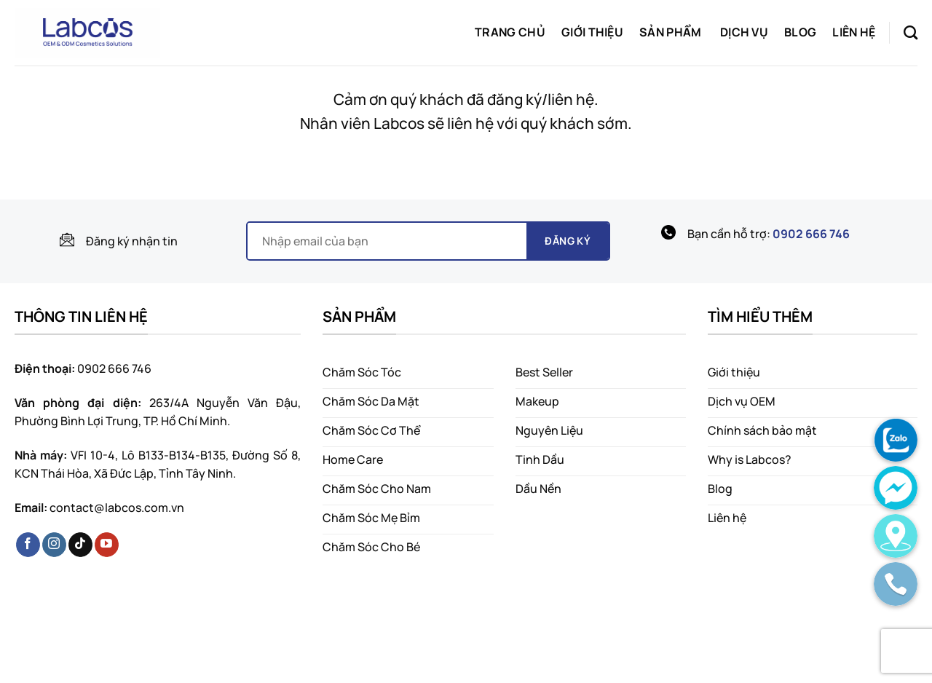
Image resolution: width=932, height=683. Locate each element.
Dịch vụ (744, 32)
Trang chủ (510, 32)
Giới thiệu (592, 32)
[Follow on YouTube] (107, 544)
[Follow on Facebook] (28, 544)
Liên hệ (853, 32)
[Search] (910, 32)
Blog (800, 32)
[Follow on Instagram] (54, 544)
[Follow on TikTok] (80, 544)
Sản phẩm (670, 32)
